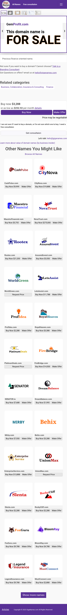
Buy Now (26, 112)
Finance (49, 87)
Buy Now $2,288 (13, 330)
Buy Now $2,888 (43, 582)
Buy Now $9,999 (12, 186)
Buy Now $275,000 (43, 223)
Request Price (18, 294)
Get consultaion (33, 133)
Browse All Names (33, 154)
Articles (5, 609)
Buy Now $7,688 (13, 402)
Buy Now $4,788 (43, 546)
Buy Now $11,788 (42, 294)
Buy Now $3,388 (43, 330)
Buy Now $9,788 (13, 546)
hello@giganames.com (46, 72)
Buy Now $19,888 (42, 186)
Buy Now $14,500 (42, 366)
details (38, 108)
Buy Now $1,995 (43, 402)
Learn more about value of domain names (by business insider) (27, 143)
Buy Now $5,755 (12, 223)
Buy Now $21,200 (12, 258)
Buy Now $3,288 (43, 438)
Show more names (33, 595)
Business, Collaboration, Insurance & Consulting (22, 87)
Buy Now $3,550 (43, 258)
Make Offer (59, 112)
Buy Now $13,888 (12, 474)
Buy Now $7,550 (13, 438)
